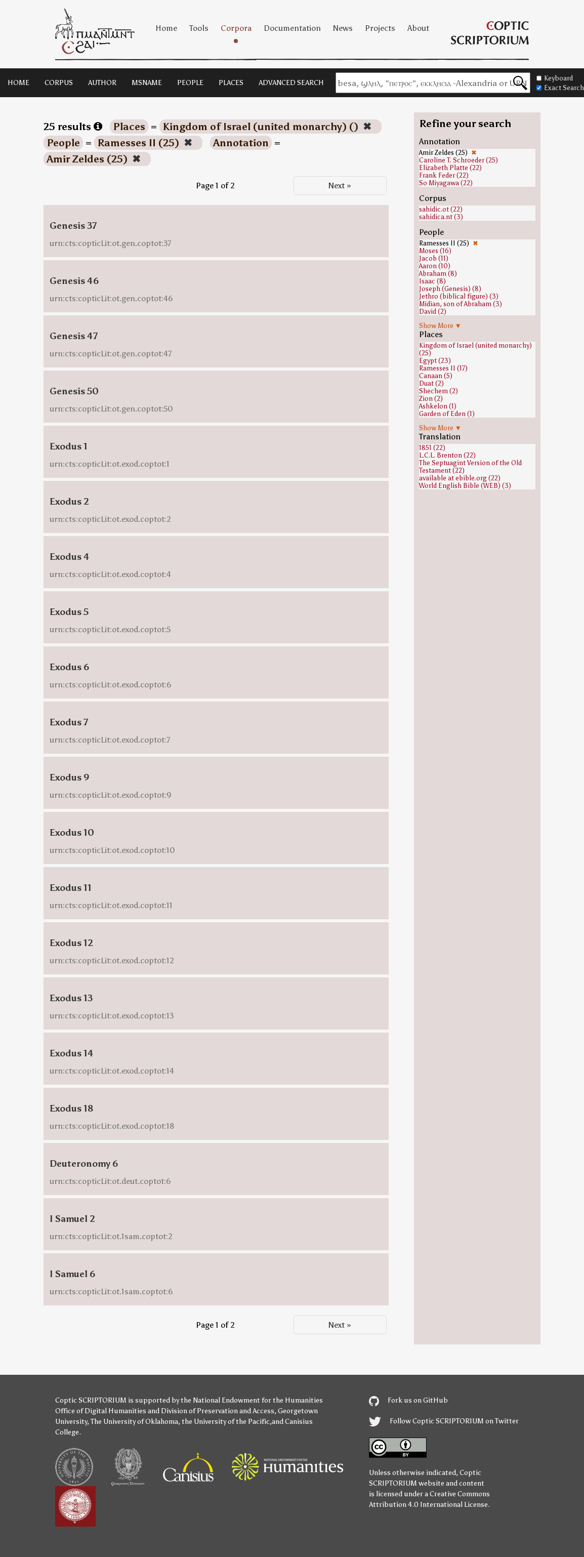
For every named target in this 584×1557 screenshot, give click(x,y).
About (418, 28)
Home (166, 28)
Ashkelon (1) (437, 406)
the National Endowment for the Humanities (252, 1400)
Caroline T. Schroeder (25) (458, 160)
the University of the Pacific (226, 1421)
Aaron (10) (434, 266)
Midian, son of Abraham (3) (460, 304)
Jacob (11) (433, 258)
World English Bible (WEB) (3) (465, 485)
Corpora (236, 28)
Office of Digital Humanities (100, 1411)
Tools (198, 28)
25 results (73, 126)
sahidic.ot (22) (441, 209)
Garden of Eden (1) (447, 414)
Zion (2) (431, 398)
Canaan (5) (435, 376)
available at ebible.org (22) (459, 478)
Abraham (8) (438, 273)
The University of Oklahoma (134, 1421)
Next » (339, 185)
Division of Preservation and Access (217, 1411)
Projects (380, 28)
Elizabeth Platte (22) (450, 168)
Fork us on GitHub (408, 1400)
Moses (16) (435, 251)
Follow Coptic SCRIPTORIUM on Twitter (444, 1421)
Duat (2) (431, 383)
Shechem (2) (438, 391)
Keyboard (554, 78)
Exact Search (560, 88)
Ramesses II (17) (443, 368)
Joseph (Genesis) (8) (450, 289)
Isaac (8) (432, 281)
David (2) (432, 311)
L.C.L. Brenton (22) (447, 455)
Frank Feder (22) (444, 175)
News (343, 28)
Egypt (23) (435, 360)
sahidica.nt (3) (441, 217)
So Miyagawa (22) (446, 183)
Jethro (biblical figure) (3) (458, 296)
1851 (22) (432, 448)
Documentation (292, 28)
